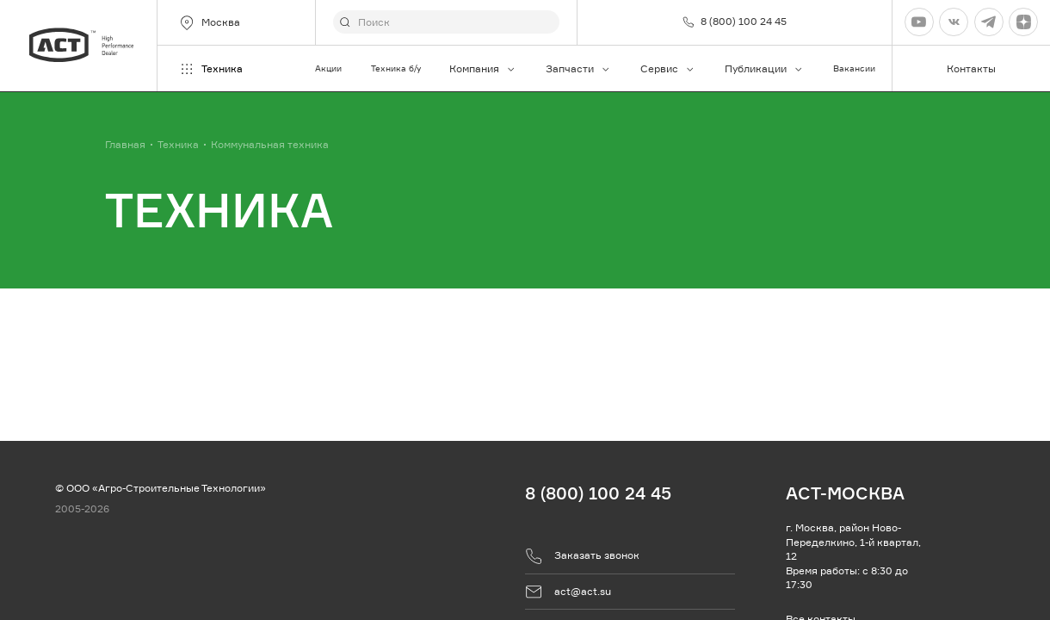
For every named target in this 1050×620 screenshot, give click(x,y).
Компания (482, 68)
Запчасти (578, 68)
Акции (328, 68)
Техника (210, 69)
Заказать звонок (582, 556)
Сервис (667, 68)
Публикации (764, 68)
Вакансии (854, 68)
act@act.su (568, 591)
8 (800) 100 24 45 (598, 493)
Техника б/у (396, 68)
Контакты (971, 68)
